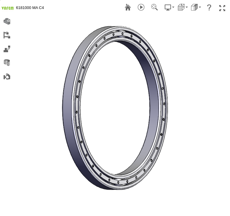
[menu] (0, 0)
